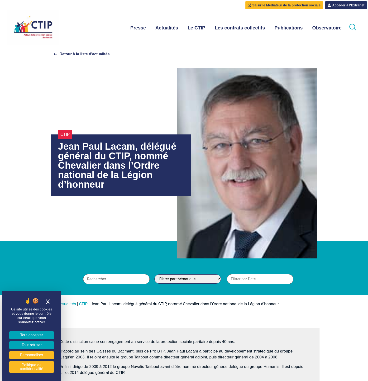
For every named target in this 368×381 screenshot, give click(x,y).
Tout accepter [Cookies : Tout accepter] (31, 335)
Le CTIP (196, 28)
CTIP (65, 134)
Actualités (166, 28)
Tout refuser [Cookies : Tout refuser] (32, 345)
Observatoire (326, 28)
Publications (288, 28)
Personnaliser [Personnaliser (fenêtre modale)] (31, 355)
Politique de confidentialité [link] (31, 367)
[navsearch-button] (353, 28)
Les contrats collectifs (240, 28)
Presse (138, 28)
